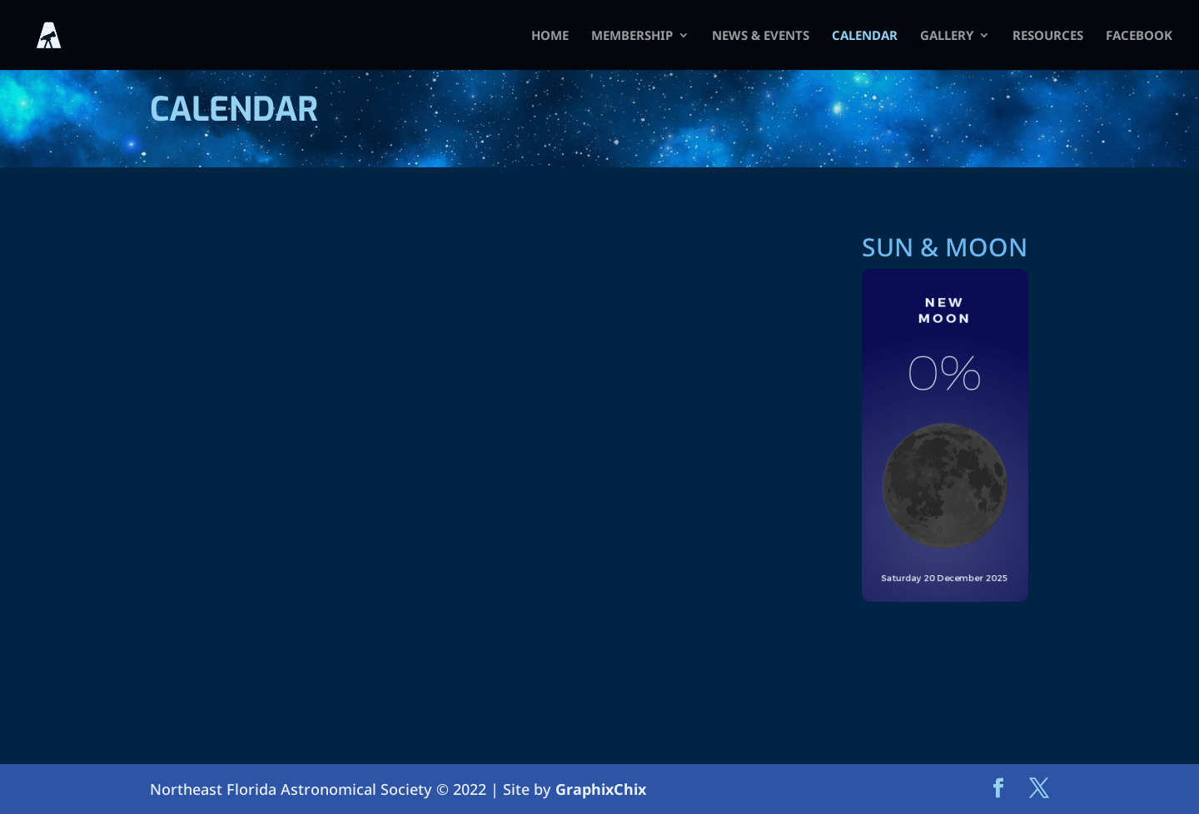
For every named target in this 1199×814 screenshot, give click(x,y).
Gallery (946, 36)
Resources (1047, 36)
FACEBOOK (1139, 36)
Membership (632, 36)
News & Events (760, 36)
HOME (550, 36)
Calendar (865, 36)
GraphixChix (600, 789)
